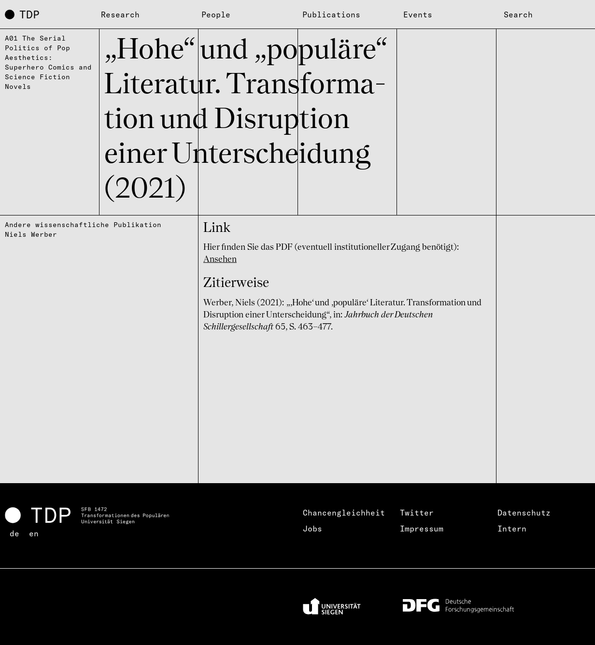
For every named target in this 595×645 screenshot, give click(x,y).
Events (417, 14)
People (215, 14)
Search (518, 14)
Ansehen (220, 259)
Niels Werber (31, 234)
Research (120, 14)
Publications (331, 14)
